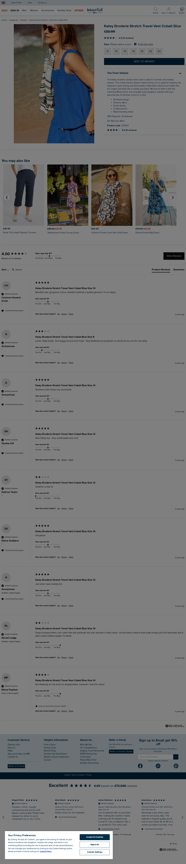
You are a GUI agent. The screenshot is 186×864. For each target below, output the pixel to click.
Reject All (95, 844)
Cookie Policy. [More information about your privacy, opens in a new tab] (46, 851)
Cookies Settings (94, 852)
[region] (59, 845)
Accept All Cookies (94, 837)
